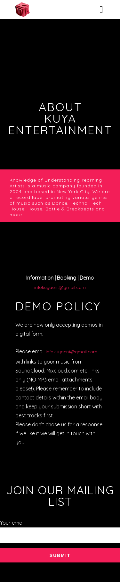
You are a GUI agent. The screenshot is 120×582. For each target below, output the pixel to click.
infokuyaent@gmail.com (60, 287)
